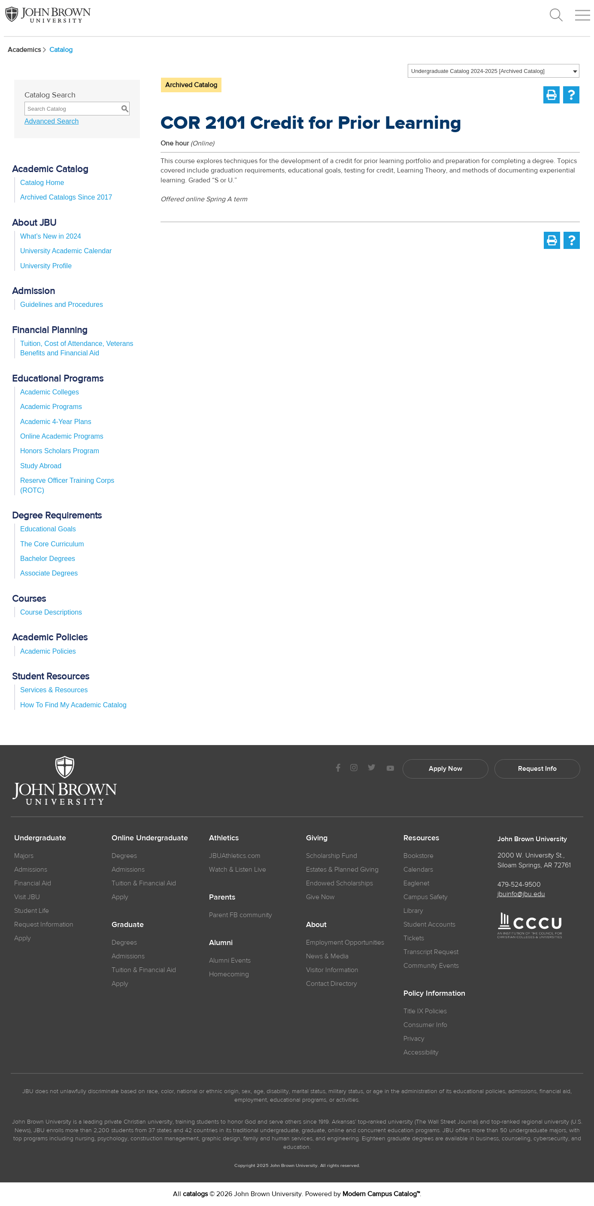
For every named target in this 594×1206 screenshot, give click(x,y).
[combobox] (493, 71)
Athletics (224, 838)
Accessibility (421, 1052)
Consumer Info (425, 1024)
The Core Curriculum (52, 544)
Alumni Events (230, 960)
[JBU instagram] (353, 769)
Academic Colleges (49, 392)
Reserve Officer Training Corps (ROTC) (67, 485)
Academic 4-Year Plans (55, 421)
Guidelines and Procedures (61, 304)
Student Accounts (429, 924)
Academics (28, 49)
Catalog (61, 49)
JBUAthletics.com (235, 855)
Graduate (128, 925)
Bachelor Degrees (47, 558)
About (316, 925)
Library (413, 910)
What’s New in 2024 (50, 236)
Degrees (124, 855)
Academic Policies (48, 651)
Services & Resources (54, 690)
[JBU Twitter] (371, 769)
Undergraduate (40, 838)
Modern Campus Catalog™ (381, 1194)
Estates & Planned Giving (342, 869)
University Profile (46, 266)
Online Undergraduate (150, 838)
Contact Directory (331, 983)
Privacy (413, 1038)
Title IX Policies (425, 1011)
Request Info (537, 768)
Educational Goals (48, 529)
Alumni (221, 943)
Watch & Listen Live (237, 869)
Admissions (128, 869)
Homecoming (229, 974)
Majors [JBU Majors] (23, 855)
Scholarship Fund (331, 855)
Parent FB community (240, 915)
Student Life (31, 910)
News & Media (327, 956)
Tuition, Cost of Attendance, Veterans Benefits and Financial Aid (76, 348)
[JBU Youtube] (390, 769)
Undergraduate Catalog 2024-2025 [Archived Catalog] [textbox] (478, 71)
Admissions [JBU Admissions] (30, 869)
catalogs (195, 1194)
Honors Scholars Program (59, 451)
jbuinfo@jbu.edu (521, 894)
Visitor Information (332, 970)
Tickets (413, 938)
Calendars (418, 869)
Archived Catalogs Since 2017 (66, 197)
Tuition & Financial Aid (144, 883)
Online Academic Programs (61, 436)
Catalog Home (42, 182)
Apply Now (445, 768)
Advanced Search (51, 121)
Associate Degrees (49, 573)
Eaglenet (416, 883)
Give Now (320, 897)
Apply (22, 938)
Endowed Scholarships (339, 883)
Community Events (431, 965)
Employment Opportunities (345, 942)
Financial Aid (32, 883)
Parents (222, 897)
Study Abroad (40, 466)
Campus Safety (425, 897)
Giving (316, 838)
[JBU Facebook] (338, 769)
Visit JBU (27, 897)
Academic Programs (51, 406)
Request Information (43, 924)
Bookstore (418, 855)
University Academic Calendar (66, 251)
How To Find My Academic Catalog (73, 705)
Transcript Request (430, 951)
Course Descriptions (51, 612)
